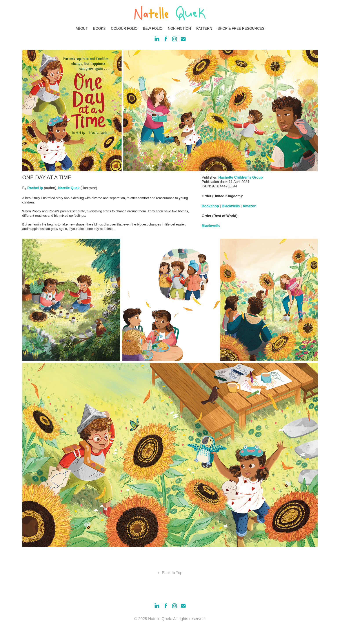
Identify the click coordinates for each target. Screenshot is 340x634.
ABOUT (82, 28)
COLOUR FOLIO (124, 28)
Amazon (249, 206)
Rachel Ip (35, 188)
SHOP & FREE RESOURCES (241, 28)
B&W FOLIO (152, 28)
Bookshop (210, 206)
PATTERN (204, 28)
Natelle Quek (69, 188)
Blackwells (231, 206)
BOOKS (99, 28)
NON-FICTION (179, 28)
